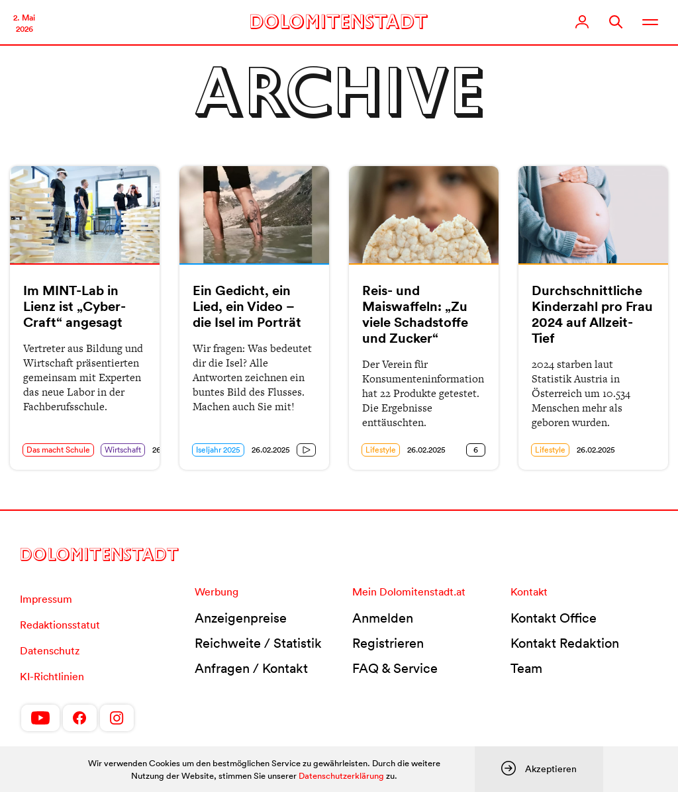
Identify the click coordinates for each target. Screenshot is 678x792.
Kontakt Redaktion (564, 643)
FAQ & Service (395, 668)
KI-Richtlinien (52, 676)
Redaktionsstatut (60, 624)
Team (526, 668)
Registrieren (388, 643)
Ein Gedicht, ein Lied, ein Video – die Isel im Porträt (247, 306)
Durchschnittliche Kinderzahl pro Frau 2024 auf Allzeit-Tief (592, 314)
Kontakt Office (553, 618)
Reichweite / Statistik (258, 643)
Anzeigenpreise (241, 618)
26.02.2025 (271, 449)
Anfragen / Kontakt (251, 668)
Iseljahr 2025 (218, 449)
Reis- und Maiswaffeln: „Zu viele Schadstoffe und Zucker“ (415, 314)
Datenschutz (49, 650)
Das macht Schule (58, 449)
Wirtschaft (123, 449)
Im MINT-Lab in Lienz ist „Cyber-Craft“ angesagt (74, 306)
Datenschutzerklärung (341, 775)
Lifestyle (380, 449)
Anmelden (382, 618)
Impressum (46, 598)
